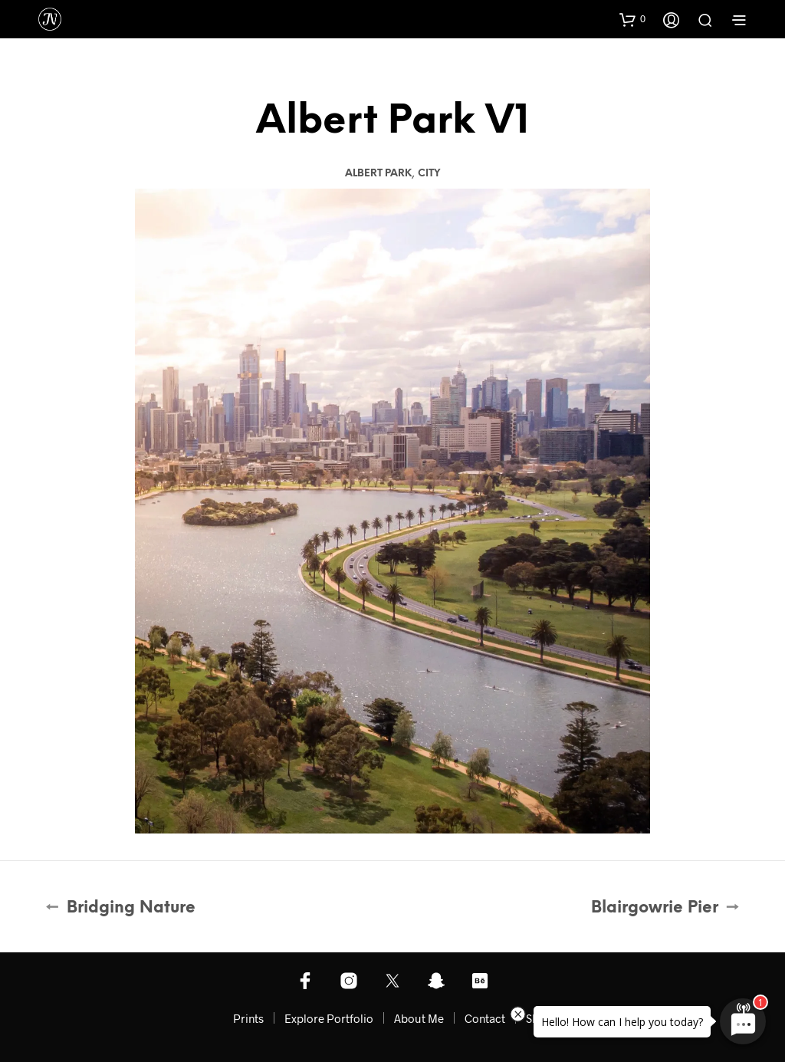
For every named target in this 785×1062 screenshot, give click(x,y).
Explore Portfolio (328, 1018)
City (429, 174)
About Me (419, 1018)
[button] (632, 19)
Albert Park (378, 174)
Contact (485, 1018)
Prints (248, 1018)
